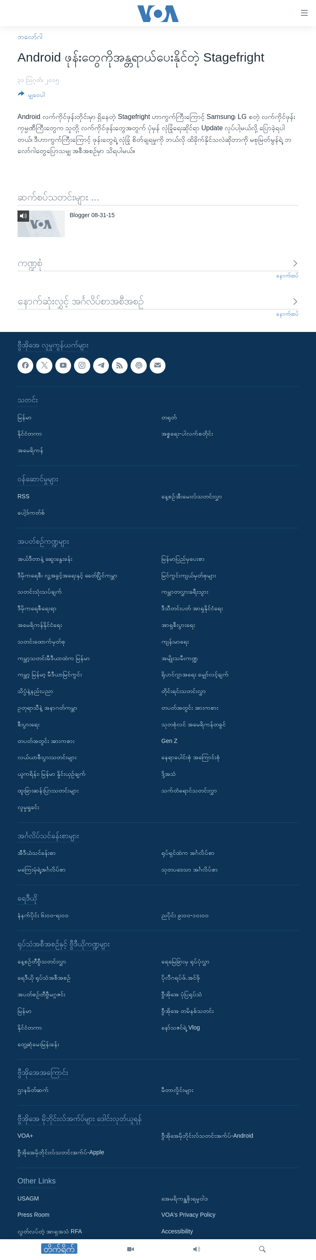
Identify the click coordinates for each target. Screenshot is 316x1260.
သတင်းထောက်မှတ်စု (41, 641)
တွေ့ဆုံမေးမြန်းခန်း (38, 1043)
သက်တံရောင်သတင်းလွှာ (189, 790)
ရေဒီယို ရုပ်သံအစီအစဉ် (44, 977)
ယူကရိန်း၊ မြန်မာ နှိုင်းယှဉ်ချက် (51, 773)
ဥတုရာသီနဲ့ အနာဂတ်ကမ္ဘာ (47, 707)
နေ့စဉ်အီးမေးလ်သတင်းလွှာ (191, 496)
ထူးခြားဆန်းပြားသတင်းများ (48, 790)
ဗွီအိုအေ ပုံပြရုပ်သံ (181, 994)
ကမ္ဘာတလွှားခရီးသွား (184, 591)
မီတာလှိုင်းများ (177, 1090)
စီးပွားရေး (28, 723)
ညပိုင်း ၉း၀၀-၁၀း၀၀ (185, 915)
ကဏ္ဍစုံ (158, 262)
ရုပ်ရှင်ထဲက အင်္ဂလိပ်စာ (188, 852)
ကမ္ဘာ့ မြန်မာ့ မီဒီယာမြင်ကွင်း (49, 674)
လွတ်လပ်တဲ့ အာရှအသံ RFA (49, 1231)
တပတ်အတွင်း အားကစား (45, 740)
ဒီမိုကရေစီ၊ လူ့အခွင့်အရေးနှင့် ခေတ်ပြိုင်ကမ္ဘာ (67, 575)
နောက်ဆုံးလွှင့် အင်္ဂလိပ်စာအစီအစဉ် (158, 301)
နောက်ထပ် (287, 275)
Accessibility (177, 1231)
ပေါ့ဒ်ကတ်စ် (31, 512)
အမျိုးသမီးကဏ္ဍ (179, 657)
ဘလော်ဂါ (29, 36)
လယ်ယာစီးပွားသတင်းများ (47, 757)
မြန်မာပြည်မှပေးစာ (183, 558)
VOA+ (25, 1135)
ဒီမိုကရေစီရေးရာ (37, 608)
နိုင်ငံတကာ (29, 433)
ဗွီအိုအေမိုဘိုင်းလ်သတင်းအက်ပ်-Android (207, 1135)
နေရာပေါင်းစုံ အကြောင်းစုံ (190, 757)
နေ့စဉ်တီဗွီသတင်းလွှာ (41, 961)
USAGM (28, 1198)
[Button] (31, 96)
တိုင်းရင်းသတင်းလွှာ (183, 691)
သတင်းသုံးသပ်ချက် (39, 591)
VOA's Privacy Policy (188, 1214)
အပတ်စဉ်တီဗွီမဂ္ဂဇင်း (41, 994)
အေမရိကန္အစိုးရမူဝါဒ (184, 1198)
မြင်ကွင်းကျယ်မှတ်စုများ (188, 575)
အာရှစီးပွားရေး (178, 624)
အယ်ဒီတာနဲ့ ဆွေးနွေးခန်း (44, 558)
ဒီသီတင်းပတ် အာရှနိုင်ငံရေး (192, 608)
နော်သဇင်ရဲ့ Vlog (180, 1027)
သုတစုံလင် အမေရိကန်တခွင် (193, 723)
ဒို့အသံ (168, 773)
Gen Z (169, 740)
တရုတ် (169, 416)
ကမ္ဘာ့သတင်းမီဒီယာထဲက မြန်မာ (53, 657)
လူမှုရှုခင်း (28, 806)
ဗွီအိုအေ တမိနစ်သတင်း (187, 1011)
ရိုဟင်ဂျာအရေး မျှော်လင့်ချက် (195, 674)
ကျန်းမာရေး (175, 641)
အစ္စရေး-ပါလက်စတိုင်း (187, 433)
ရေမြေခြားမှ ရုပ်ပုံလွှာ (185, 961)
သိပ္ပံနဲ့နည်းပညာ (35, 691)
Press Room (33, 1214)
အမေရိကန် (30, 450)
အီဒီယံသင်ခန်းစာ (36, 852)
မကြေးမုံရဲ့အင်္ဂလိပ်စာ (41, 869)
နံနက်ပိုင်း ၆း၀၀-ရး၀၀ (43, 915)
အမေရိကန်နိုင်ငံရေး (39, 624)
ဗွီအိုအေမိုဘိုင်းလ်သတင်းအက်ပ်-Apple (60, 1152)
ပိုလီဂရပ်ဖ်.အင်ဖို (180, 977)
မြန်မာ (24, 416)
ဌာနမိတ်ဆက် (33, 1090)
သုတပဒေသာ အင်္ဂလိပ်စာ (189, 869)
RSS (23, 496)
